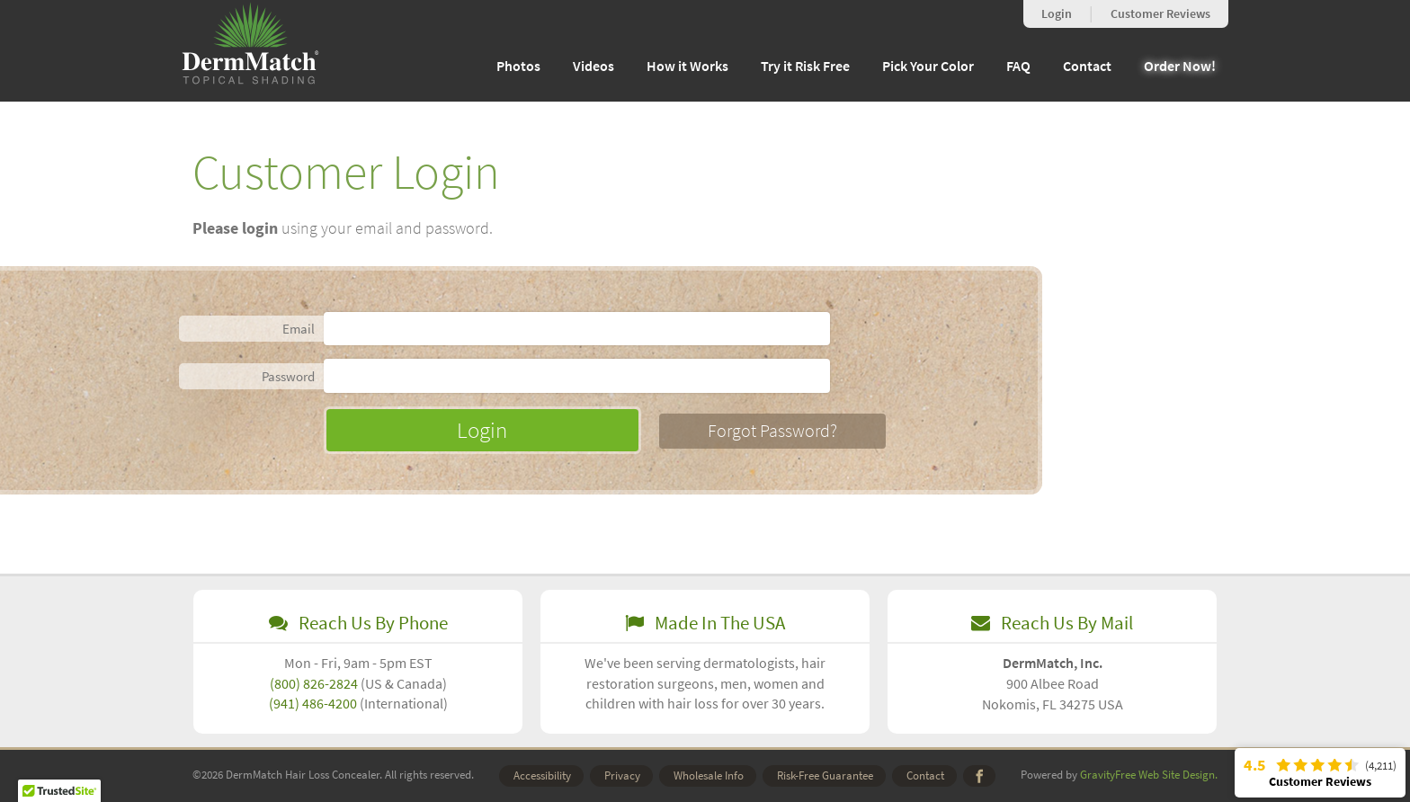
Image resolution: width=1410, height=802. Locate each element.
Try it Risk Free (805, 66)
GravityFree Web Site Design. (1149, 774)
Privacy (622, 775)
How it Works (687, 66)
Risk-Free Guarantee (825, 775)
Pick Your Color (928, 66)
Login (1056, 13)
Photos (518, 66)
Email (298, 328)
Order (1180, 66)
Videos (593, 66)
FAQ (1018, 66)
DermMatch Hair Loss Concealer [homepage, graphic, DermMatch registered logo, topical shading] (250, 44)
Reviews (1160, 13)
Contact (1087, 66)
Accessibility (542, 775)
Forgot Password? (774, 430)
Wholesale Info (709, 775)
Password (288, 376)
